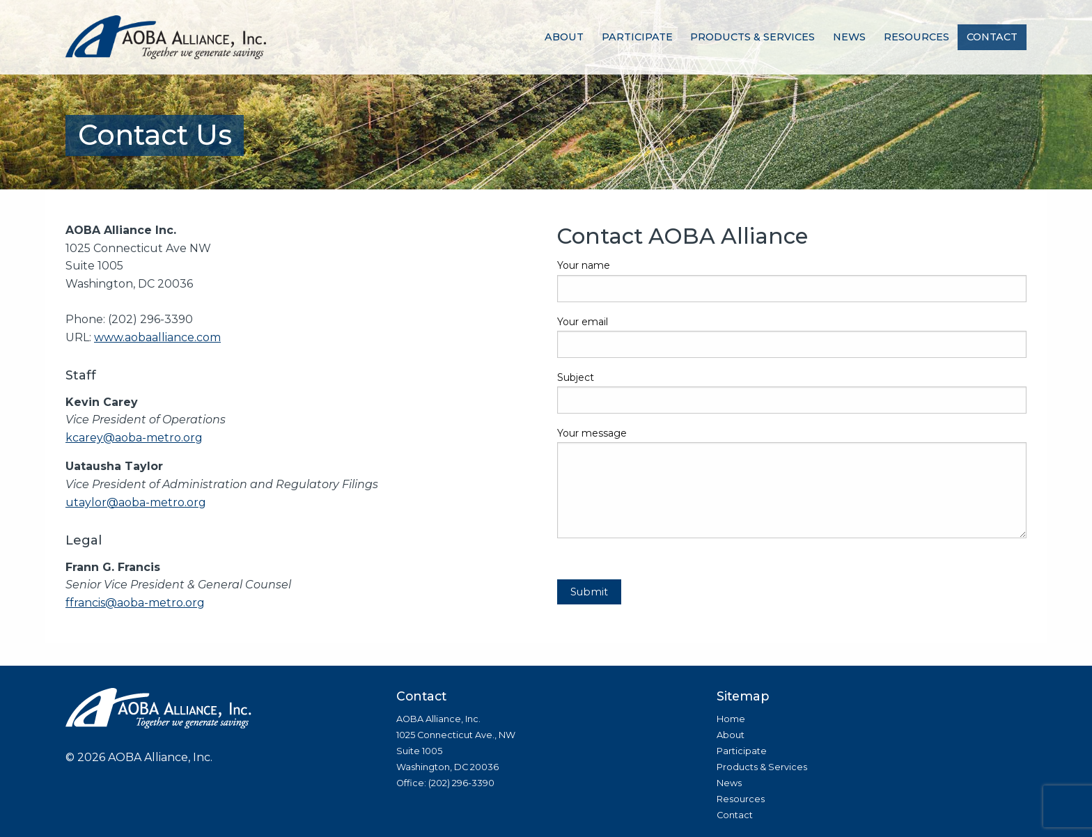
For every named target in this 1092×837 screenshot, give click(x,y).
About (564, 37)
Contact (992, 37)
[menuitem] (564, 37)
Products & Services (752, 37)
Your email (792, 336)
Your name (792, 280)
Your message (792, 482)
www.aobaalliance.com (157, 337)
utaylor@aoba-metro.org (135, 502)
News (849, 37)
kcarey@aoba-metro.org (134, 437)
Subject (792, 392)
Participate (637, 37)
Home (731, 719)
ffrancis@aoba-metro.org (135, 602)
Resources (916, 37)
